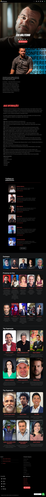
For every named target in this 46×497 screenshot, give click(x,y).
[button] (34, 1)
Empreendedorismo (26, 462)
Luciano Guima (20, 196)
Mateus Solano (25, 483)
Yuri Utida (36, 414)
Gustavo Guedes (9, 352)
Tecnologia (13, 79)
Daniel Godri (25, 479)
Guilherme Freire (23, 316)
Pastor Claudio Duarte (9, 414)
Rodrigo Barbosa (20, 186)
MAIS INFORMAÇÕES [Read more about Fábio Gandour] (20, 211)
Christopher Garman (26, 485)
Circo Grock (15, 316)
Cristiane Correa (23, 288)
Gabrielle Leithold (39, 288)
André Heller (25, 478)
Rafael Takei (19, 216)
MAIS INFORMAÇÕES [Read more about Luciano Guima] (20, 201)
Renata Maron (36, 442)
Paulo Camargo (36, 352)
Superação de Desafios (27, 464)
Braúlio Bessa (25, 482)
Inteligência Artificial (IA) (15, 77)
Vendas (24, 467)
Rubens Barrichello (23, 380)
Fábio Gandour (20, 206)
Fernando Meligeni (21, 239)
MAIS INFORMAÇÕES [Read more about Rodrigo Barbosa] (20, 190)
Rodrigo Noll (36, 380)
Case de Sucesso (26, 474)
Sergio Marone (7, 316)
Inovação (8, 77)
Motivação (25, 460)
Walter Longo (31, 288)
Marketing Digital (9, 78)
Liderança (25, 469)
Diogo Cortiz (19, 227)
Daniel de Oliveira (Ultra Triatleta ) (9, 443)
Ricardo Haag (31, 316)
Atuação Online (25, 459)
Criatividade (5, 77)
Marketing (4, 78)
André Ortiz (25, 481)
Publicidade (15, 78)
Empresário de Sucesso (27, 465)
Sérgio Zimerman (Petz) (23, 352)
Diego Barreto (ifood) (6, 288)
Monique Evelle (14, 288)
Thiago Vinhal (23, 414)
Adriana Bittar (39, 316)
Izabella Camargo (9, 380)
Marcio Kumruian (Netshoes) (23, 443)
